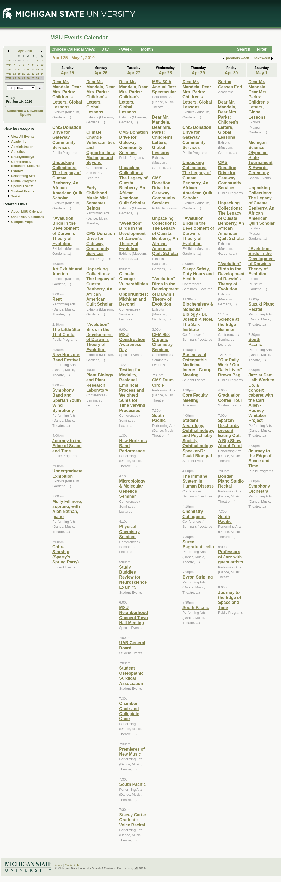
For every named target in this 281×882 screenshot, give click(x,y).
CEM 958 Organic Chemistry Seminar (162, 342)
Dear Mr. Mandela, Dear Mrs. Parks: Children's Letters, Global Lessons (67, 94)
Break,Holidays (22, 157)
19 (19, 73)
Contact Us (72, 865)
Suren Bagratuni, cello (198, 544)
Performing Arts (23, 176)
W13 (8, 60)
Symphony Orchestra (259, 488)
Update (25, 115)
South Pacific (132, 784)
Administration (22, 147)
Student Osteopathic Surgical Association (131, 675)
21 (28, 73)
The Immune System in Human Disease (198, 481)
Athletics (18, 152)
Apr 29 (198, 72)
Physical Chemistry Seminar (129, 531)
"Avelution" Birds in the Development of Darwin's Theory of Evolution (65, 231)
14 (28, 69)
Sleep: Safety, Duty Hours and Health (198, 273)
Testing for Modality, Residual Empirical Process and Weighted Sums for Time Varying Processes (132, 389)
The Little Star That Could (66, 332)
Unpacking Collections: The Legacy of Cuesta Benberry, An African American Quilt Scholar (67, 180)
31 (28, 60)
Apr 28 (165, 72)
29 (19, 60)
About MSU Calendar (26, 212)
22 (33, 73)
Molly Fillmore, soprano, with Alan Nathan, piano (67, 509)
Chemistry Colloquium (194, 514)
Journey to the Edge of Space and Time (66, 445)
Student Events (22, 191)
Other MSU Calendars (27, 217)
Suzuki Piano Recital (261, 306)
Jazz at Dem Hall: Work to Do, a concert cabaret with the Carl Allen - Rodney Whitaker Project (261, 398)
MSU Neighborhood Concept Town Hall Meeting (133, 615)
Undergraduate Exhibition (67, 473)
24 (42, 73)
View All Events (22, 136)
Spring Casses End (230, 84)
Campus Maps (22, 222)
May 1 (261, 72)
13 (23, 69)
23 (37, 73)
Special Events (22, 186)
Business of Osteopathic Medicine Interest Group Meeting (196, 364)
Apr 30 (231, 72)
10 (42, 64)
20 (23, 73)
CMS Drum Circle (163, 382)
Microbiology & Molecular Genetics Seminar (132, 488)
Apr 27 (133, 72)
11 (14, 69)
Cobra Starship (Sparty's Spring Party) (65, 554)
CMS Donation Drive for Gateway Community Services (66, 137)
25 (14, 78)
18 (14, 73)
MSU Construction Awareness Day (132, 342)
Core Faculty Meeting (195, 397)
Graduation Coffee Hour (230, 397)
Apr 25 (67, 72)
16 (37, 69)
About (59, 865)
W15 (8, 69)
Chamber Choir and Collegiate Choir (129, 711)
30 (23, 60)
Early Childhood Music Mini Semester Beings (97, 197)
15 (33, 69)
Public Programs (23, 181)
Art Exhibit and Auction (67, 271)
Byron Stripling (197, 577)
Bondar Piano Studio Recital (231, 481)
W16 (8, 73)
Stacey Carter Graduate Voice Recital (132, 819)
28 (14, 60)
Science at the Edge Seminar (228, 324)
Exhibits (17, 171)
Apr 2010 (25, 51)
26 (19, 78)
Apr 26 (100, 72)
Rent (57, 299)
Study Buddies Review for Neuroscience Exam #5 (133, 577)
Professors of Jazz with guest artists (230, 556)
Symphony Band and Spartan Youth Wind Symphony (66, 400)
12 (19, 69)
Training (17, 196)
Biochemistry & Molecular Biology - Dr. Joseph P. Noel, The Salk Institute (197, 317)
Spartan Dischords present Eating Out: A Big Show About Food (230, 433)
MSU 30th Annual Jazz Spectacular (164, 86)
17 (42, 69)
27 (23, 78)
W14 (8, 64)
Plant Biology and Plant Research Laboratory (99, 382)
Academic (18, 141)
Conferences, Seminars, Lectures (25, 164)
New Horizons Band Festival (66, 357)
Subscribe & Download (25, 111)
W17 (8, 78)
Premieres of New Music (132, 751)
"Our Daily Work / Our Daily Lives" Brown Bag (230, 367)
